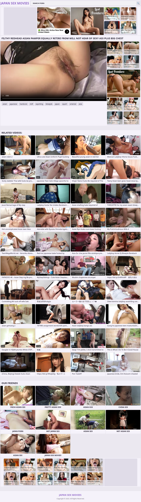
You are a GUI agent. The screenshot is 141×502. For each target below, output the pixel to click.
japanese (13, 104)
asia (80, 104)
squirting (39, 104)
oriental (73, 104)
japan (57, 104)
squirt (64, 104)
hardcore (23, 104)
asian (5, 104)
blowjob (49, 104)
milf (31, 104)
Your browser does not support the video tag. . (53, 71)
